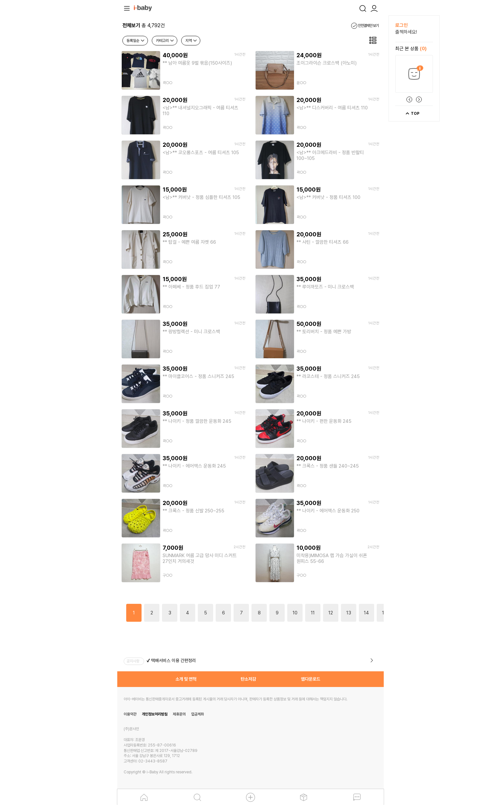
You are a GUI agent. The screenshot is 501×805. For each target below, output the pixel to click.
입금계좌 (197, 714)
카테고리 (165, 40)
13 (348, 613)
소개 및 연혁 (186, 679)
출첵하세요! (406, 32)
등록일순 (136, 40)
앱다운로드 (310, 679)
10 (295, 613)
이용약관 (130, 714)
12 (330, 613)
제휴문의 (179, 714)
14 (366, 613)
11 (313, 613)
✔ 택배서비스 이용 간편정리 (171, 660)
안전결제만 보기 (365, 25)
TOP (412, 113)
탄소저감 (248, 679)
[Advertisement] (82, 111)
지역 (191, 40)
